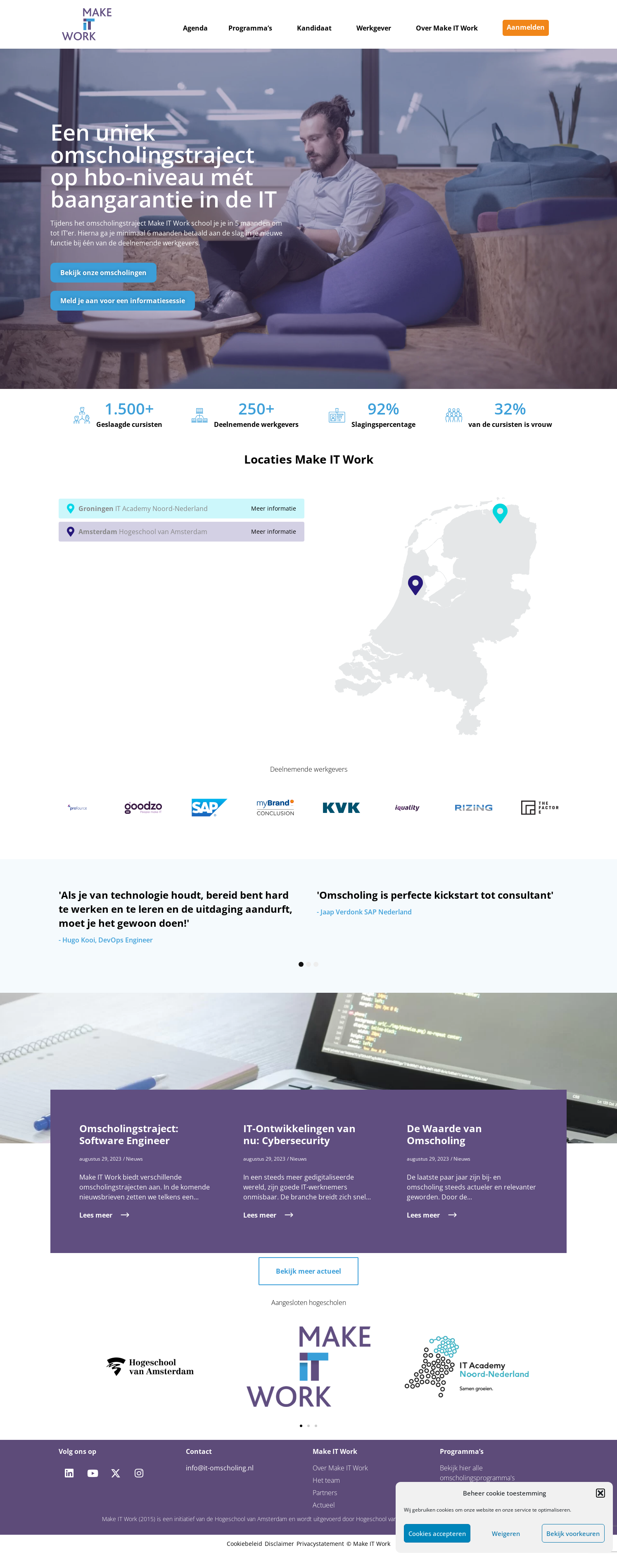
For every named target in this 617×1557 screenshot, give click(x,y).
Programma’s (250, 28)
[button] (600, 1493)
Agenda (195, 28)
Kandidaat (314, 28)
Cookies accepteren (437, 1533)
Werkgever (373, 28)
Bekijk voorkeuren (573, 1533)
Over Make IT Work (447, 28)
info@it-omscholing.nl (220, 1467)
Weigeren (506, 1533)
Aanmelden (526, 27)
